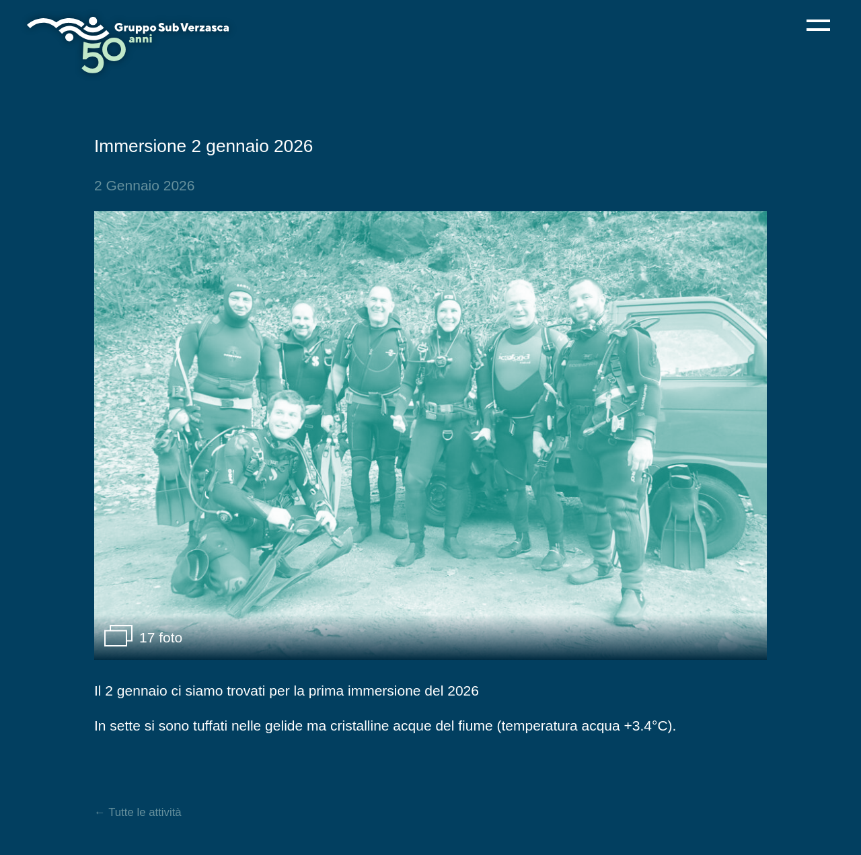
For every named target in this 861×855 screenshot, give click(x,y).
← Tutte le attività (138, 812)
